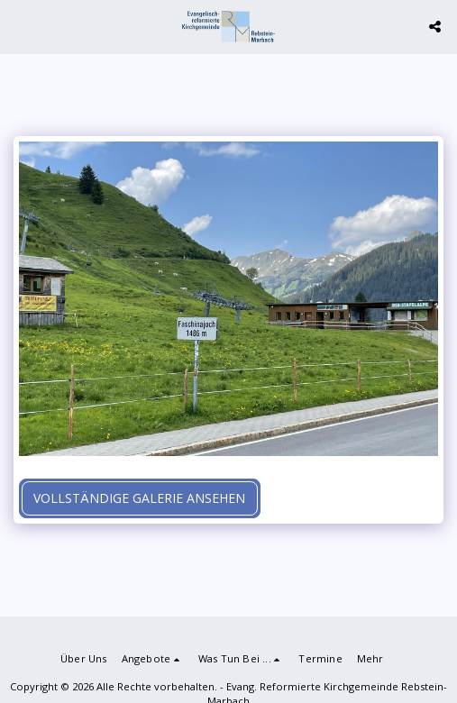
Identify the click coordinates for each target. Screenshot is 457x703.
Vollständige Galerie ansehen (139, 498)
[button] (20, 25)
